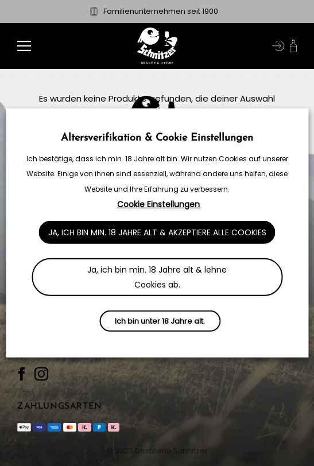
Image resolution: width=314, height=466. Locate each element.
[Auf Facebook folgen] (22, 374)
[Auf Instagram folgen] (41, 374)
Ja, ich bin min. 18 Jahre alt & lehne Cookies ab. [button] (157, 277)
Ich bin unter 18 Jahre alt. (160, 321)
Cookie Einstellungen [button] (158, 204)
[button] (24, 45)
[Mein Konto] (278, 46)
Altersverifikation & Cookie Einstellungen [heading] (157, 138)
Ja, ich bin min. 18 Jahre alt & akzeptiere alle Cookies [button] (157, 232)
